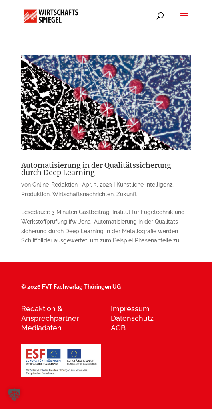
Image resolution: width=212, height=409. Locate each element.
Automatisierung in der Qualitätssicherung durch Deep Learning (96, 169)
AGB (118, 328)
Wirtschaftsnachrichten (83, 194)
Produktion (35, 194)
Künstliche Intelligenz (144, 184)
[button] (14, 394)
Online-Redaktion (55, 184)
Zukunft (126, 194)
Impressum (130, 308)
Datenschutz (132, 318)
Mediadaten (41, 328)
